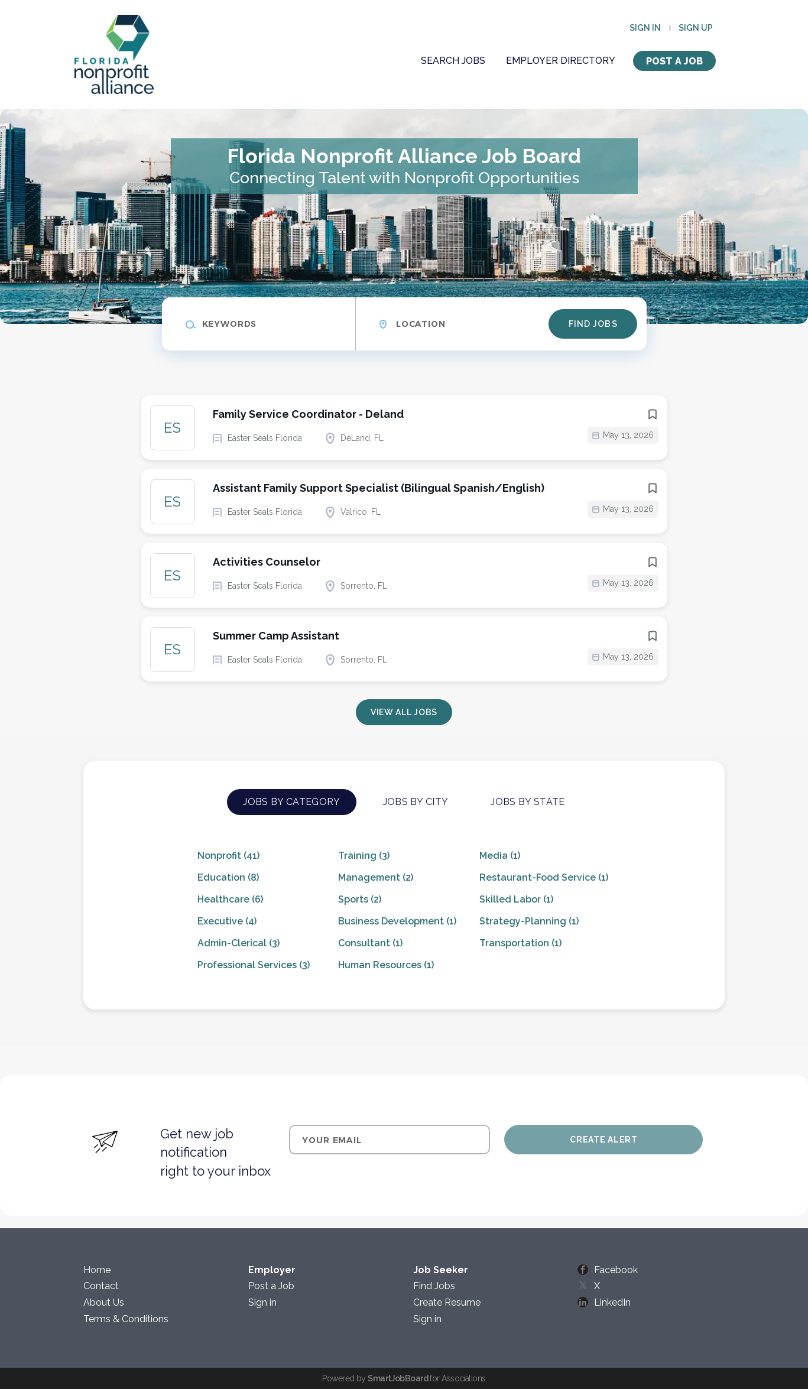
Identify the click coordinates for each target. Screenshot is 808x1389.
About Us (103, 1302)
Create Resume (447, 1302)
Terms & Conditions (125, 1319)
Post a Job (674, 61)
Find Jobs (593, 324)
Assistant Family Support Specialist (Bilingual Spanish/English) (378, 488)
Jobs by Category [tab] (291, 801)
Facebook (616, 1270)
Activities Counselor (266, 562)
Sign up (696, 28)
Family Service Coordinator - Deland (308, 414)
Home (97, 1270)
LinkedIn (612, 1302)
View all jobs (404, 712)
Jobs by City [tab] (416, 801)
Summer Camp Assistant (276, 635)
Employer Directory (560, 60)
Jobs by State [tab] (527, 801)
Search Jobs (453, 60)
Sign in (645, 28)
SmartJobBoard (398, 1378)
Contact (101, 1285)
